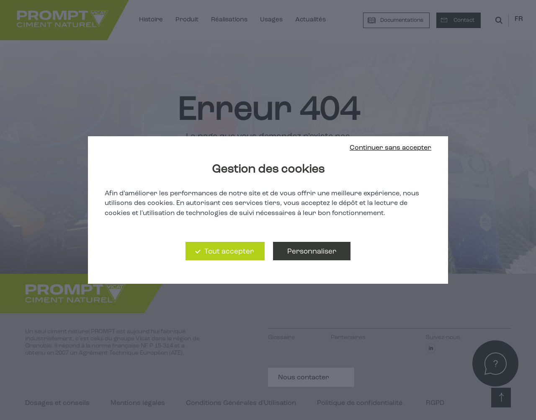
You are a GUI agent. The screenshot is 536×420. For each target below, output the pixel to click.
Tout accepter (229, 251)
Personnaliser (311, 251)
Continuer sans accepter (390, 148)
